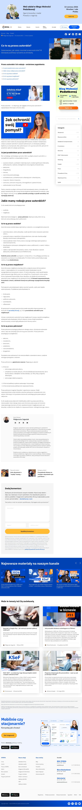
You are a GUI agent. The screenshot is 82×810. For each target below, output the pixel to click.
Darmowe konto (74, 27)
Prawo (59, 168)
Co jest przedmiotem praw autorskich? (14, 68)
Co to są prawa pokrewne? (11, 79)
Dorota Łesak (7, 691)
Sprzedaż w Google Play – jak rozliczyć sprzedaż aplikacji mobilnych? (20, 629)
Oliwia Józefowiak (50, 645)
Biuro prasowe (4, 771)
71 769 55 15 (76, 765)
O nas (2, 762)
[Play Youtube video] (25, 124)
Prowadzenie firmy (62, 173)
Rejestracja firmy (62, 178)
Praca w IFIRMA (5, 766)
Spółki (59, 182)
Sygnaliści (70, 795)
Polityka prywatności (50, 795)
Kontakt (3, 774)
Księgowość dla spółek (23, 769)
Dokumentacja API (40, 774)
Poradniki (38, 766)
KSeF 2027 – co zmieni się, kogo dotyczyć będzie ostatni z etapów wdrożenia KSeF (20, 673)
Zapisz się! (71, 16)
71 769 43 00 (76, 782)
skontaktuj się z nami (26, 499)
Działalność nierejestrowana (65, 141)
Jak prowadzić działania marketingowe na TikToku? (60, 628)
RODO (75, 795)
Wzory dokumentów (40, 769)
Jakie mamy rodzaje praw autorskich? (14, 71)
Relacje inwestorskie (61, 795)
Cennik (2, 764)
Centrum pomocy (40, 764)
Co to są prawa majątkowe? (11, 76)
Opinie (2, 769)
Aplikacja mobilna (22, 784)
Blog (37, 762)
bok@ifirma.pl (60, 765)
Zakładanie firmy (22, 762)
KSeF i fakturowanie (63, 155)
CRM (19, 781)
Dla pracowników (62, 137)
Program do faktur (22, 774)
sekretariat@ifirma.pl (62, 782)
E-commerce (61, 146)
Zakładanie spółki (22, 764)
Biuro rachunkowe (22, 766)
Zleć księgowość (9, 735)
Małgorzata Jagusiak (7, 35)
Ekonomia (60, 150)
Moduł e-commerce (22, 776)
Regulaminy (40, 795)
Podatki (60, 164)
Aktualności (61, 132)
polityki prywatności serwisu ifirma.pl (34, 549)
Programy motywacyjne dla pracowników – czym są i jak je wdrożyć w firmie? (61, 673)
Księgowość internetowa (24, 771)
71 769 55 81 (76, 773)
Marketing (60, 159)
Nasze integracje (39, 771)
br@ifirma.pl (60, 773)
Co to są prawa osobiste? (10, 73)
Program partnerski (5, 776)
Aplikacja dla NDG (22, 779)
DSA (80, 795)
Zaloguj (64, 27)
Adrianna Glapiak (50, 691)
